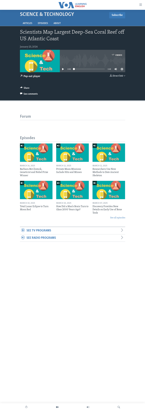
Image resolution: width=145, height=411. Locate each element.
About (57, 23)
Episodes (43, 23)
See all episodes (117, 218)
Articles (27, 23)
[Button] (24, 89)
